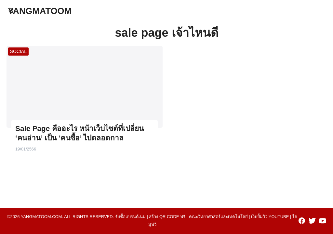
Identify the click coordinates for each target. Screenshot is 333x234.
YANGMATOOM (40, 11)
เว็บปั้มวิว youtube (270, 216)
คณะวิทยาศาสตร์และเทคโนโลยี (218, 216)
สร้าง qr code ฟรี (167, 216)
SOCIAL (18, 51)
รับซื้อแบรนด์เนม (130, 216)
